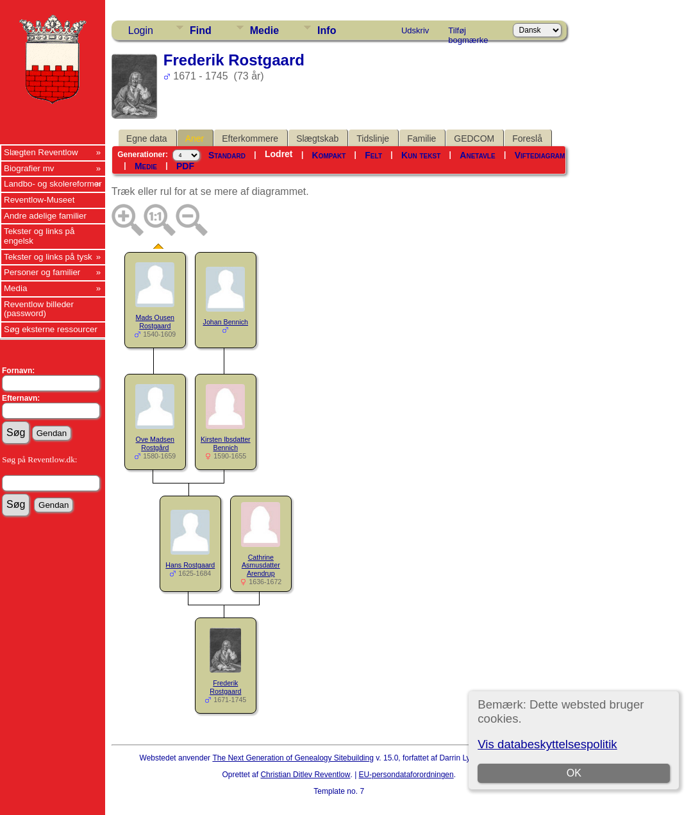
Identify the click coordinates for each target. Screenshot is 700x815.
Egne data (146, 138)
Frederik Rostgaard (225, 687)
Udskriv (415, 30)
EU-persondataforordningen (406, 774)
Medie (264, 30)
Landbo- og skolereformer (53, 184)
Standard (227, 155)
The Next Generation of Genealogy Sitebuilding (293, 757)
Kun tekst (420, 155)
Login (140, 30)
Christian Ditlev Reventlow (305, 774)
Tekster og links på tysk (48, 257)
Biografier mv (29, 168)
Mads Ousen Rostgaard (155, 322)
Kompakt (329, 155)
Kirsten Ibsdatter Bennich (226, 443)
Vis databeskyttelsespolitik (547, 744)
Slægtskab (317, 138)
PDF (185, 166)
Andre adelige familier (45, 216)
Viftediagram (540, 155)
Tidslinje (372, 138)
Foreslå (527, 138)
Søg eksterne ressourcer (50, 329)
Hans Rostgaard (190, 565)
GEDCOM (474, 138)
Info (326, 30)
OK (574, 773)
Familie (421, 138)
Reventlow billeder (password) (39, 309)
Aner (194, 138)
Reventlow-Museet (39, 200)
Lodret (279, 154)
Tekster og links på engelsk (39, 236)
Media (15, 288)
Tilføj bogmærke (468, 33)
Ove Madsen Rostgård (155, 443)
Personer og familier (42, 272)
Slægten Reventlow (41, 152)
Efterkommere (250, 138)
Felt (373, 155)
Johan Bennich (226, 322)
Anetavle (477, 155)
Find (201, 30)
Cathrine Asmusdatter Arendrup (261, 565)
